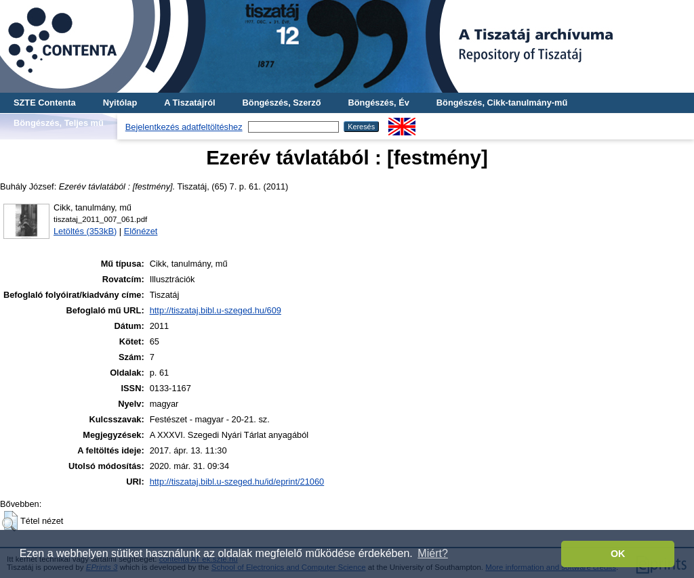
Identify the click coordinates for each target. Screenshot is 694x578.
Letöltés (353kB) (85, 231)
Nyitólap (120, 102)
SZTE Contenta (45, 102)
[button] (10, 521)
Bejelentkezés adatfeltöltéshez (184, 127)
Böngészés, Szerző (282, 102)
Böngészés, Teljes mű (59, 123)
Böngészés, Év (378, 102)
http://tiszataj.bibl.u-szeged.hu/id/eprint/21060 (237, 481)
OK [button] (618, 553)
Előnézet (141, 231)
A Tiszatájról (189, 102)
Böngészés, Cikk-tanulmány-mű (501, 102)
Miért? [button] (432, 553)
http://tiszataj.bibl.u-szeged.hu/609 (215, 310)
